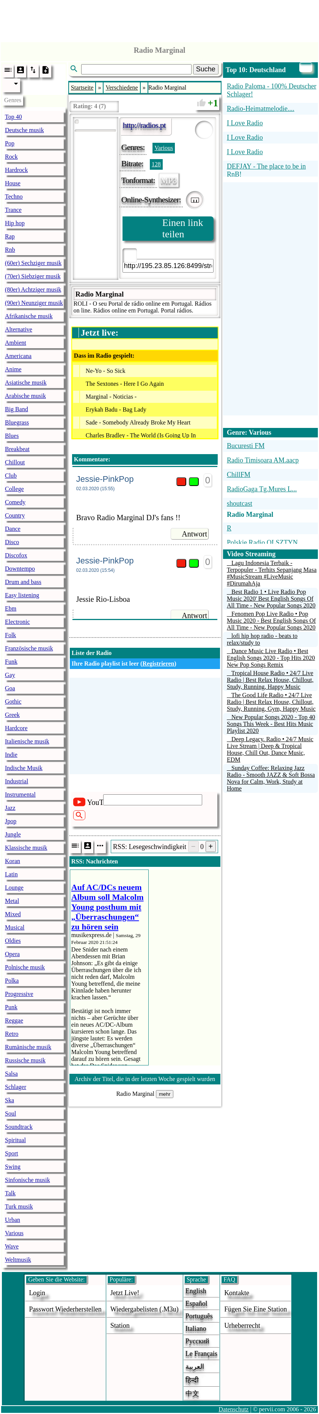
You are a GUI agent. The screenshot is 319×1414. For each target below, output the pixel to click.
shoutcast (239, 503)
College (14, 489)
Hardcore (16, 728)
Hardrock (16, 170)
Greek (12, 715)
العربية (194, 1366)
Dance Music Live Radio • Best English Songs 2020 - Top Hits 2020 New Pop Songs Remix (271, 658)
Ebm (10, 608)
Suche (205, 69)
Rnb (10, 249)
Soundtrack (19, 1127)
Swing (12, 1166)
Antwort (194, 534)
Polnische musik (25, 967)
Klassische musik (26, 847)
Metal (12, 901)
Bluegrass (17, 422)
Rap (10, 236)
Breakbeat (17, 449)
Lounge (14, 887)
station (120, 1325)
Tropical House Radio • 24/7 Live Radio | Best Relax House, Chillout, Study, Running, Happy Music (270, 680)
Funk (11, 661)
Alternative (18, 329)
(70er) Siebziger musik (33, 276)
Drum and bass (23, 582)
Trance (13, 210)
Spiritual (15, 1140)
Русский (197, 1341)
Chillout (15, 462)
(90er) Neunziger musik (34, 303)
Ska (9, 1100)
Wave (12, 1246)
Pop (9, 143)
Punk (11, 1007)
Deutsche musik (24, 130)
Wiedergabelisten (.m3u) (144, 1309)
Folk (10, 635)
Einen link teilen (182, 228)
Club (11, 475)
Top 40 (13, 117)
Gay (10, 675)
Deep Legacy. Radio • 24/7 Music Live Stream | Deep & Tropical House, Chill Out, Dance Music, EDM (270, 749)
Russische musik (25, 1060)
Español (196, 1303)
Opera (12, 954)
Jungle (13, 834)
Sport (11, 1153)
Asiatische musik (26, 382)
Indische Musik (23, 768)
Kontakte (236, 1293)
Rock (11, 156)
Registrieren (158, 663)
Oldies (13, 940)
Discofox (16, 555)
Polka (12, 980)
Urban (12, 1220)
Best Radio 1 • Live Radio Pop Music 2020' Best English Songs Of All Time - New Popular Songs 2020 (271, 599)
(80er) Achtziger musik (33, 289)
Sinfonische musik (27, 1180)
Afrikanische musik (29, 316)
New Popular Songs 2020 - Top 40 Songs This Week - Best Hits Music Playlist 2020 (271, 724)
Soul (10, 1113)
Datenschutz (233, 1409)
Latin (11, 874)
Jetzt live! (124, 1293)
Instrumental (20, 794)
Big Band (16, 409)
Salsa (11, 1073)
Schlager (15, 1087)
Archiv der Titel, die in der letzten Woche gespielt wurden (145, 1079)
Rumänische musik (28, 1047)
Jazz (10, 808)
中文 (192, 1393)
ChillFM (238, 474)
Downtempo (20, 568)
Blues (12, 435)
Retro (12, 1034)
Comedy (15, 502)
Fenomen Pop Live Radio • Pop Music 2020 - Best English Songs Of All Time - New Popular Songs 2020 (271, 621)
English (195, 1291)
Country (15, 515)
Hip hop (15, 223)
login (37, 1293)
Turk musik (19, 1206)
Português (199, 1316)
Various (14, 1233)
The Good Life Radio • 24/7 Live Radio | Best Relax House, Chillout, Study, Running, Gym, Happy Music (271, 702)
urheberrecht (242, 1325)
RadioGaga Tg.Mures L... (262, 489)
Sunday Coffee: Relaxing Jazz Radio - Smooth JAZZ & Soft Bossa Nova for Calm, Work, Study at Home (271, 778)
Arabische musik (25, 396)
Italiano (195, 1328)
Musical (15, 927)
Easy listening (22, 595)
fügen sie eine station (255, 1309)
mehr (164, 1094)
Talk (10, 1193)
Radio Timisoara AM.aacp (263, 460)
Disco (12, 542)
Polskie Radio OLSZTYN (262, 542)
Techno (14, 196)
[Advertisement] (159, 19)
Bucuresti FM (246, 446)
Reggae (14, 1020)
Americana (18, 356)
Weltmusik (18, 1259)
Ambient (15, 342)
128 (156, 164)
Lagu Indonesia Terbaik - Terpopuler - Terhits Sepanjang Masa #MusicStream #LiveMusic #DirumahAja (272, 573)
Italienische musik (27, 741)
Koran (12, 861)
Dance (12, 529)
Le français (201, 1353)
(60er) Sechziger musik (33, 263)
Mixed (13, 914)
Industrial (16, 781)
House (12, 183)
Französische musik (29, 648)
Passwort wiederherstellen (65, 1309)
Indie (11, 754)
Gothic (13, 701)
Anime (13, 369)
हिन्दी (192, 1380)
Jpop (10, 821)
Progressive (19, 994)
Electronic (17, 622)
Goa (10, 688)
